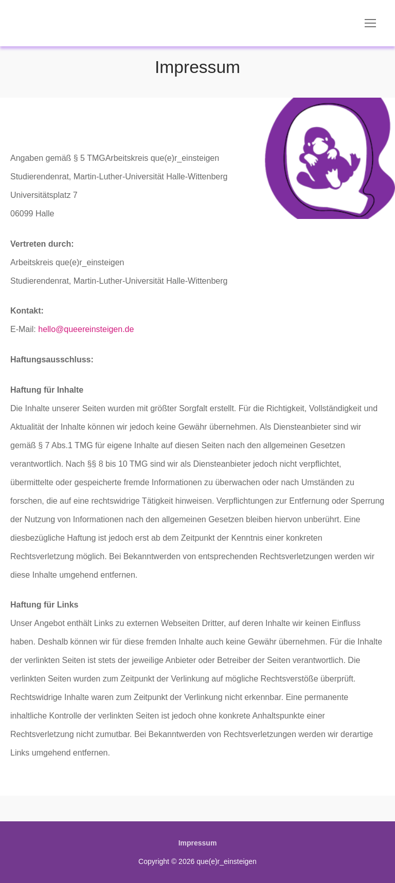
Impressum (197, 843)
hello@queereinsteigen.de (86, 329)
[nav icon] (370, 23)
